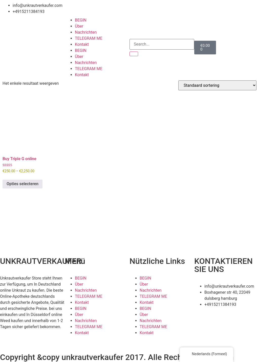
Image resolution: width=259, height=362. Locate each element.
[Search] (134, 54)
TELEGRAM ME (88, 38)
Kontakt (82, 44)
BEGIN (81, 20)
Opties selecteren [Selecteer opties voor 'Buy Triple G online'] (22, 183)
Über (79, 26)
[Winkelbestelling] (217, 85)
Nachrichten (86, 32)
